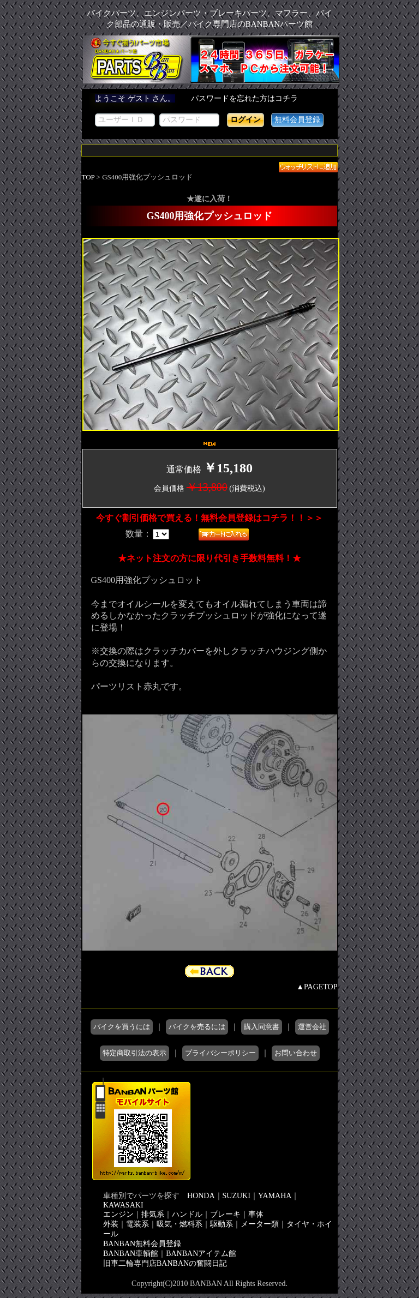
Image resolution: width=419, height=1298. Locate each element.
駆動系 (221, 1224)
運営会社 (312, 1027)
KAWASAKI (123, 1205)
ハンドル (187, 1214)
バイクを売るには (197, 1027)
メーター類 (260, 1224)
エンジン (118, 1214)
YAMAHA (274, 1196)
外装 (110, 1224)
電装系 (137, 1224)
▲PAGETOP (316, 987)
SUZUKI (236, 1196)
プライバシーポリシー (220, 1053)
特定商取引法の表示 (134, 1053)
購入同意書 (261, 1027)
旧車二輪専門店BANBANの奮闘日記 (165, 1263)
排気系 (152, 1214)
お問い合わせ (295, 1053)
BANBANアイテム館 (201, 1253)
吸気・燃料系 (179, 1224)
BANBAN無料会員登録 (142, 1244)
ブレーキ (225, 1214)
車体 (256, 1214)
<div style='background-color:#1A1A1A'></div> (210, 114)
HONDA (201, 1196)
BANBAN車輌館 (130, 1253)
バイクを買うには (121, 1027)
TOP (88, 177)
